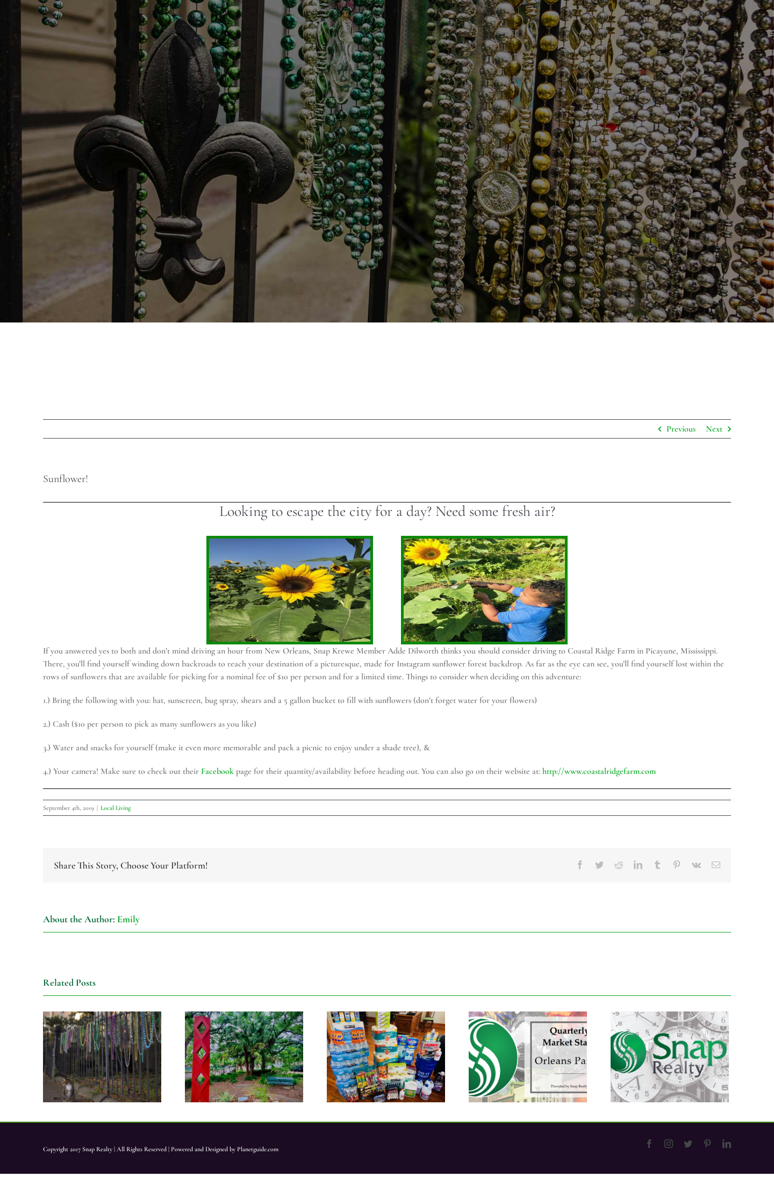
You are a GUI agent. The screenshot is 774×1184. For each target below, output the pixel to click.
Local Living (116, 808)
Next (714, 429)
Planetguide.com (257, 1149)
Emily (128, 919)
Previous (681, 429)
